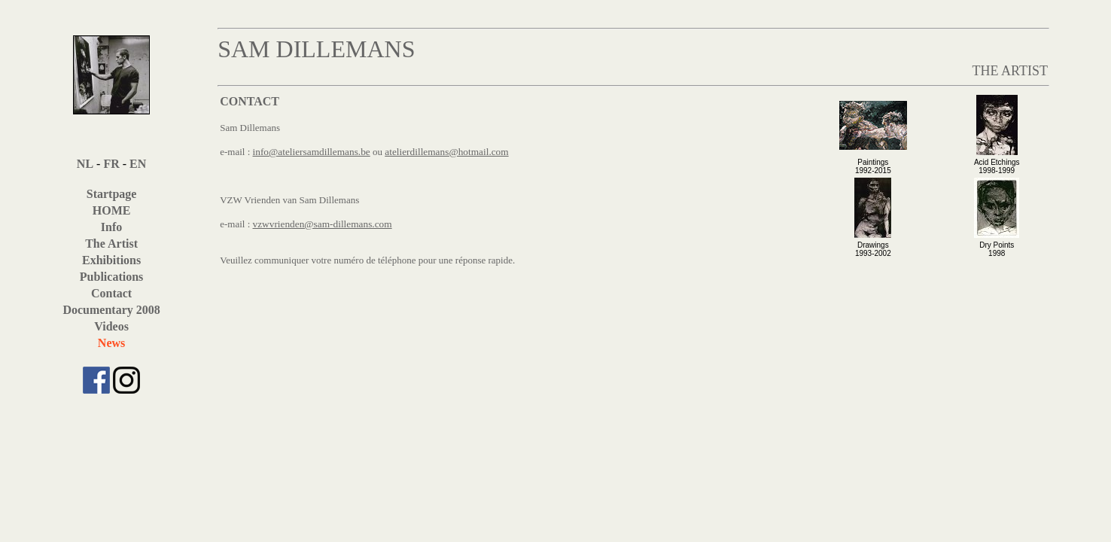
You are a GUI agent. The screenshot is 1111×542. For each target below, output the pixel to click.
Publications (111, 276)
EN (137, 163)
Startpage (112, 193)
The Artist (111, 243)
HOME (112, 210)
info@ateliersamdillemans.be (311, 151)
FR (111, 163)
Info (111, 227)
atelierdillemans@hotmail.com (446, 151)
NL (85, 163)
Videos (111, 326)
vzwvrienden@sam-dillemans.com (322, 224)
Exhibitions (111, 260)
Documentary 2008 (111, 309)
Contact (111, 293)
